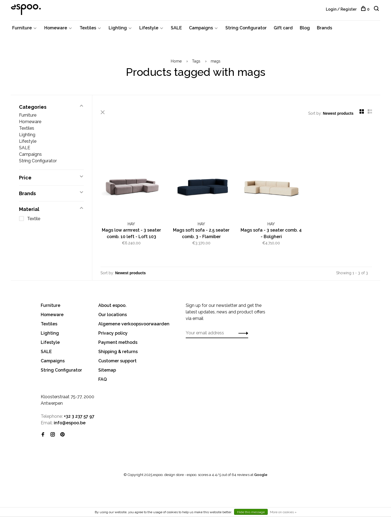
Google (260, 475)
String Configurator (246, 27)
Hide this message (251, 512)
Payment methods (117, 342)
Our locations (112, 314)
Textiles (88, 27)
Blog (305, 27)
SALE (176, 27)
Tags (196, 61)
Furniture (22, 27)
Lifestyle (148, 27)
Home (176, 61)
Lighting (118, 27)
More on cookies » (283, 512)
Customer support (117, 360)
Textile (33, 218)
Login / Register (341, 9)
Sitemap (107, 370)
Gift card (283, 27)
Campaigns (201, 27)
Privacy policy (113, 333)
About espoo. (112, 305)
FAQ (102, 379)
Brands (324, 27)
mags (215, 61)
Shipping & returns (118, 351)
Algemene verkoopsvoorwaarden (133, 323)
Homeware (55, 27)
